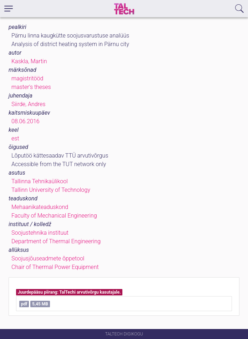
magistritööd (27, 78)
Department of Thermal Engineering (56, 241)
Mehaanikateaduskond (39, 207)
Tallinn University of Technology (50, 189)
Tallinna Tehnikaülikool (39, 181)
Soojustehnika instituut (40, 232)
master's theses (31, 87)
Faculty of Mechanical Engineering (54, 215)
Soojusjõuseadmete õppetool (47, 258)
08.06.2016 (25, 121)
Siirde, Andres (28, 104)
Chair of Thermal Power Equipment (55, 267)
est (15, 138)
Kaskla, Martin (29, 61)
